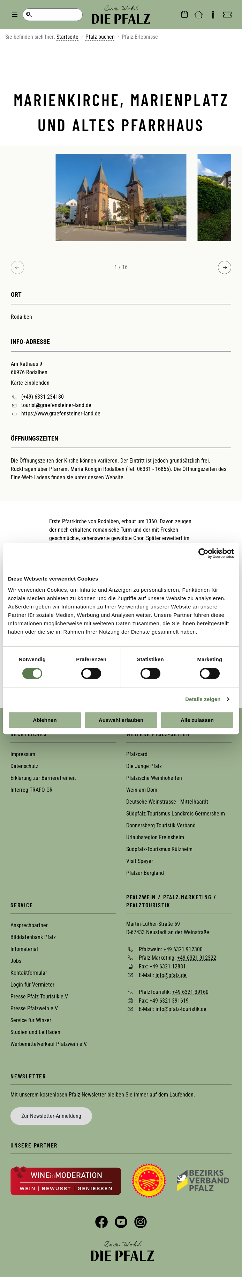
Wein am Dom (141, 790)
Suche (29, 15)
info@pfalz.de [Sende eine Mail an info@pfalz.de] (171, 975)
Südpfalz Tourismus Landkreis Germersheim (175, 813)
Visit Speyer (139, 861)
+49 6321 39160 (190, 992)
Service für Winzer (30, 1020)
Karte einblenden (30, 382)
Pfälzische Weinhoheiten (154, 778)
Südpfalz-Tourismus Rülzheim (159, 849)
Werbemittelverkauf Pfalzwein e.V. (49, 1044)
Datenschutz (24, 766)
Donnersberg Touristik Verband (161, 825)
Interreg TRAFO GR (31, 790)
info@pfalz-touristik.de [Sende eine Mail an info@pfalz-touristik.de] (181, 1009)
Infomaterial (24, 949)
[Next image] (224, 267)
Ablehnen (44, 720)
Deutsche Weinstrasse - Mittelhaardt (167, 801)
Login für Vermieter (32, 984)
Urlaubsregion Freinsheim (155, 837)
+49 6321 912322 (196, 957)
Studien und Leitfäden (35, 1032)
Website (114, 477)
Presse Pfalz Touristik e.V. (39, 996)
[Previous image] (17, 267)
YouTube (121, 1222)
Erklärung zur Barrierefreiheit (43, 778)
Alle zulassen (197, 720)
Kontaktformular (28, 972)
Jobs (15, 961)
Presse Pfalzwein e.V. (34, 1008)
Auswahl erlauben (121, 720)
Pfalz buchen (100, 37)
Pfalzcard (137, 754)
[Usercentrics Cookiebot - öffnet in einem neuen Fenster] (203, 553)
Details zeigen (202, 699)
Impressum (22, 754)
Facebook (101, 1222)
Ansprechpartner (29, 925)
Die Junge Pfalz (144, 766)
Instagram (140, 1222)
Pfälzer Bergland (145, 873)
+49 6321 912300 (183, 949)
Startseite (67, 37)
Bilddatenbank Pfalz (33, 937)
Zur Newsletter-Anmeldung (51, 1116)
